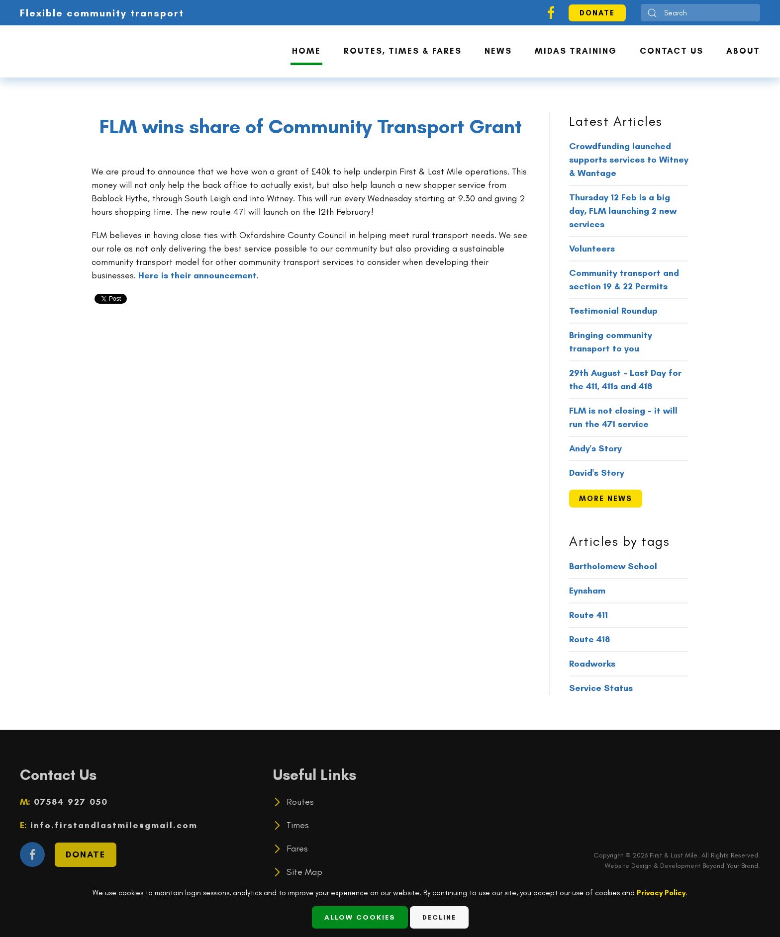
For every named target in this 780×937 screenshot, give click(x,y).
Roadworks (592, 663)
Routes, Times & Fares (403, 51)
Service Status (601, 687)
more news (605, 498)
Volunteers (592, 248)
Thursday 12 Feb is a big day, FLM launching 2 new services (623, 211)
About (743, 51)
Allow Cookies (359, 917)
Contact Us (671, 51)
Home (306, 51)
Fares (297, 848)
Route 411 (588, 614)
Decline (439, 917)
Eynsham (587, 590)
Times (298, 825)
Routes (300, 801)
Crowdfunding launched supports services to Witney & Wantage (628, 159)
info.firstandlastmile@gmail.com (112, 825)
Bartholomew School (613, 566)
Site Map (304, 871)
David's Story (596, 472)
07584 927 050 (69, 801)
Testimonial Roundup (613, 310)
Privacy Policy (661, 892)
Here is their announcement (197, 275)
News (498, 51)
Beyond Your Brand (730, 865)
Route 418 (589, 639)
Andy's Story (595, 448)
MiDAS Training (576, 51)
